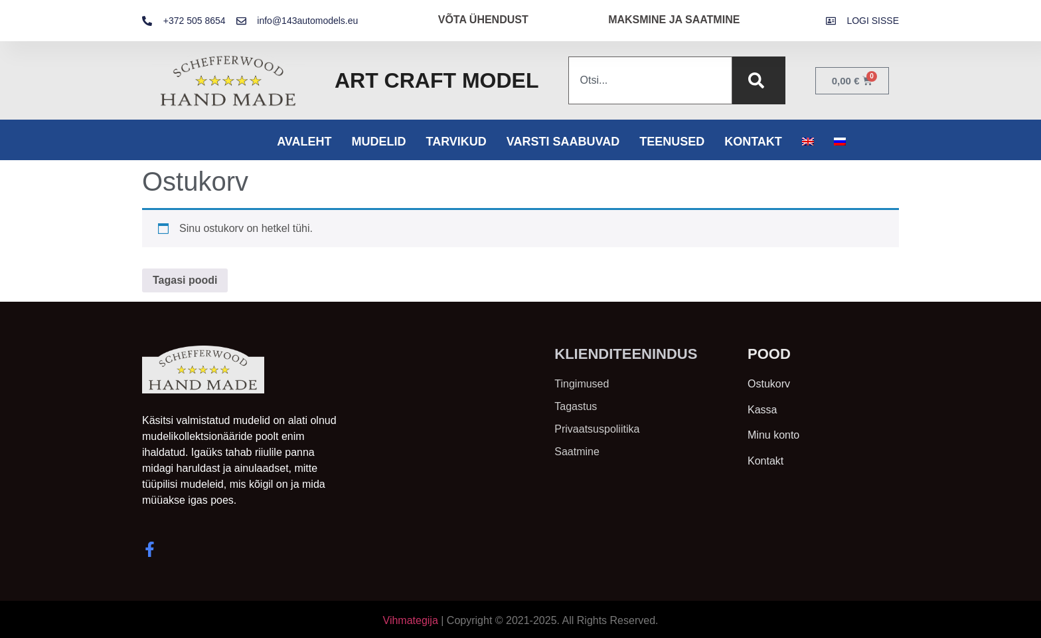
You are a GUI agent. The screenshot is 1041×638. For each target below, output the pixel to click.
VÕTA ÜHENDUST (483, 19)
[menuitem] (808, 141)
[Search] (758, 80)
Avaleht (304, 141)
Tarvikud (456, 141)
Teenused (671, 141)
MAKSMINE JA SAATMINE (674, 19)
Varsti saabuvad (563, 141)
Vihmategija (410, 620)
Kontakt (753, 141)
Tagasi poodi (185, 280)
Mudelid (378, 141)
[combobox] (650, 80)
